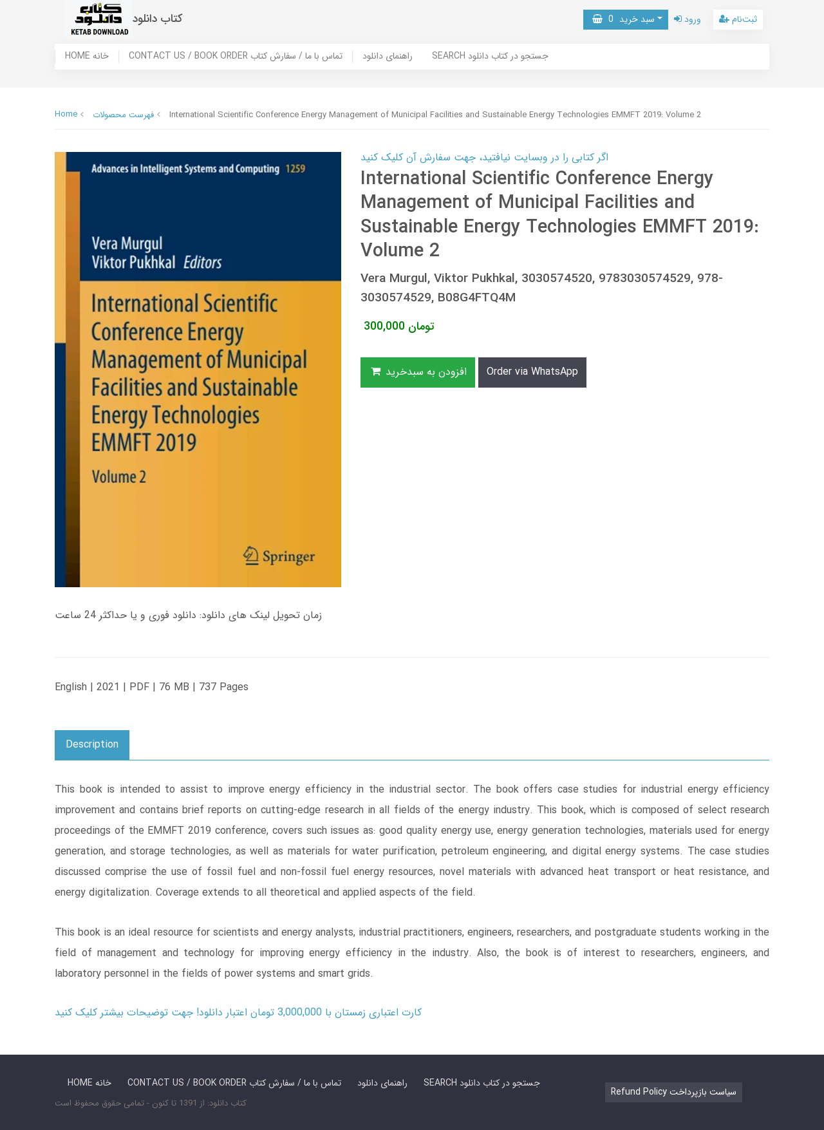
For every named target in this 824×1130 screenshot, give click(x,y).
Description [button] (92, 745)
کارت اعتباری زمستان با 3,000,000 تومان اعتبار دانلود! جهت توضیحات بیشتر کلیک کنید (238, 1012)
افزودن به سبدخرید (418, 372)
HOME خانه (87, 56)
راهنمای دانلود (387, 56)
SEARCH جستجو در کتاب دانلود (490, 56)
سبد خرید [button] (623, 19)
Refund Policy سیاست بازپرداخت (673, 1092)
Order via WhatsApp (532, 372)
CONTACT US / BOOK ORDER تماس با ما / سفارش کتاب (235, 56)
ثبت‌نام (738, 19)
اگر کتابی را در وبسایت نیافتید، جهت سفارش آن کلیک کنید (484, 157)
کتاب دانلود (158, 19)
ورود (687, 19)
